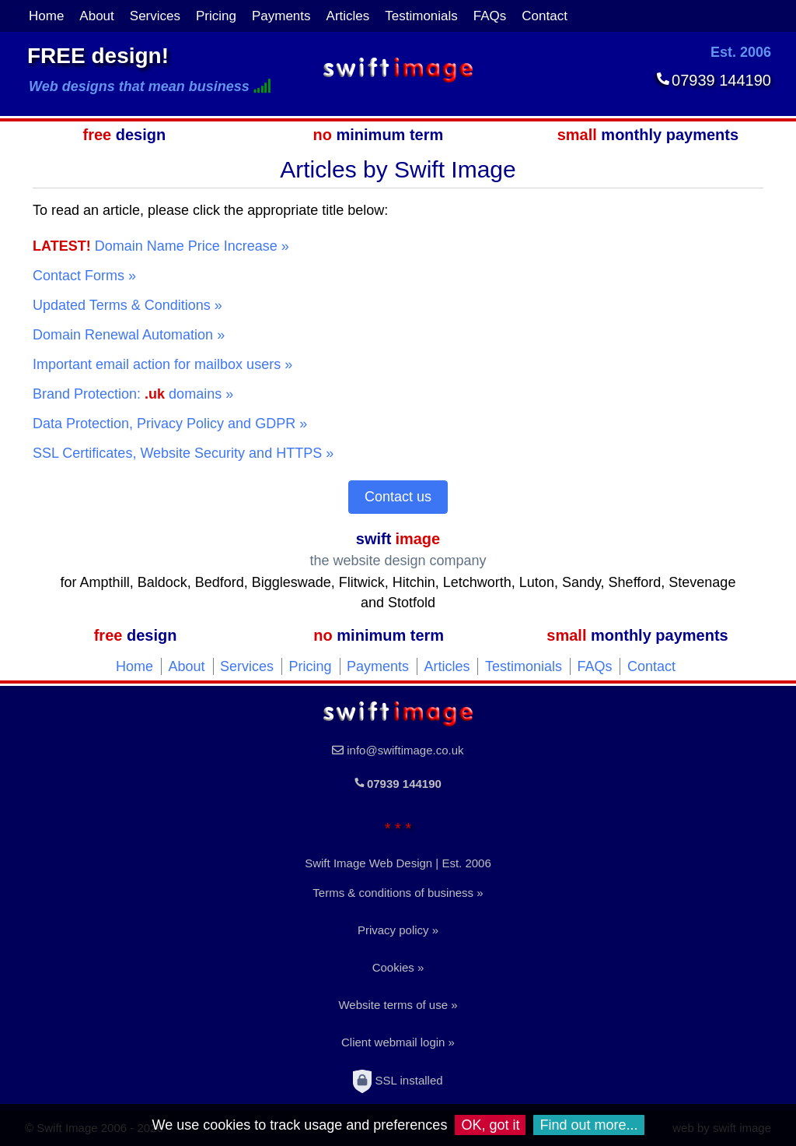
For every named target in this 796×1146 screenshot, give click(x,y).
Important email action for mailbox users (157, 364)
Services (155, 16)
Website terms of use (393, 1004)
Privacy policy (393, 930)
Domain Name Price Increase (155, 246)
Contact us (398, 496)
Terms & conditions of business (392, 892)
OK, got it (490, 1125)
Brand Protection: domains (127, 394)
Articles (348, 16)
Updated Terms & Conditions (122, 305)
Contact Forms (78, 275)
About (96, 16)
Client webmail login (393, 1042)
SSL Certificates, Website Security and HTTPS (177, 453)
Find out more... (588, 1125)
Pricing (216, 16)
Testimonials (421, 16)
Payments (281, 16)
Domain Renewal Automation (123, 335)
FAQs (490, 16)
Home (46, 16)
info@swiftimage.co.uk (405, 750)
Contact (544, 16)
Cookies (393, 967)
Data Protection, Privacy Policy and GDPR (164, 423)
